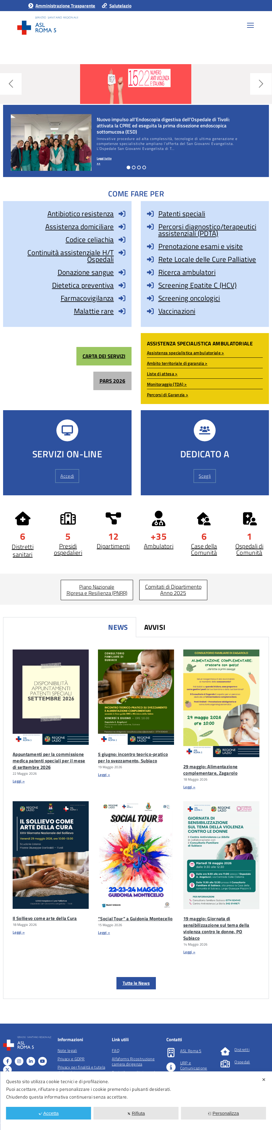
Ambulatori (158, 546)
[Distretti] (225, 1051)
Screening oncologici (189, 298)
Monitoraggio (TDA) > (167, 384)
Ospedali (242, 1062)
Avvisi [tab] (155, 627)
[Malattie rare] (122, 311)
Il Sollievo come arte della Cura (45, 918)
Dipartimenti (113, 546)
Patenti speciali (181, 213)
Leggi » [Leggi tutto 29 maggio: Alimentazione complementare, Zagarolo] (189, 787)
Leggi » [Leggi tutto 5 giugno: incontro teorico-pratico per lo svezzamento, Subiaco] (104, 774)
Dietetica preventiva (83, 285)
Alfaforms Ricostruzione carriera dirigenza (133, 1061)
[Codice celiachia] (122, 239)
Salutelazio (116, 5)
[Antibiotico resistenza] (122, 213)
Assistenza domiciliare (79, 226)
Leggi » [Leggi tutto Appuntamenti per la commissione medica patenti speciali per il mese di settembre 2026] (19, 781)
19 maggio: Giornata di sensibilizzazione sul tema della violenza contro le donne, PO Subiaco (216, 928)
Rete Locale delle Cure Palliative (207, 259)
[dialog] (136, 1100)
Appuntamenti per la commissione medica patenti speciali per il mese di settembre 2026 (49, 761)
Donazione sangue (86, 272)
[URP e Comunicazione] (171, 1067)
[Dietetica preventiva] (122, 285)
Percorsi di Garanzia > (168, 394)
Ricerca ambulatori (187, 272)
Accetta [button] (49, 1113)
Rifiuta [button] (136, 1113)
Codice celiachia (90, 239)
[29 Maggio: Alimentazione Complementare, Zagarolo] (221, 703)
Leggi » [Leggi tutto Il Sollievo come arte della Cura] (19, 932)
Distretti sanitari (23, 550)
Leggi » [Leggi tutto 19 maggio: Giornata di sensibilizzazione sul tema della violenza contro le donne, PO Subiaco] (189, 952)
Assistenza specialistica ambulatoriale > (185, 352)
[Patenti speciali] (150, 213)
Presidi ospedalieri (68, 549)
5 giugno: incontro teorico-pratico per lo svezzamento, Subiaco (133, 757)
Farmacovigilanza (87, 298)
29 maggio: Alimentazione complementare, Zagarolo (210, 770)
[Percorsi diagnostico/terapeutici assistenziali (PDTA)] (150, 226)
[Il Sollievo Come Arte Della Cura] (51, 855)
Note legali (67, 1050)
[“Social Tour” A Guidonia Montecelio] (136, 855)
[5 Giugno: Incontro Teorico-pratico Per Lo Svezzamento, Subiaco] (136, 697)
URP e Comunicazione (193, 1065)
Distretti (242, 1049)
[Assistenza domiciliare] (122, 226)
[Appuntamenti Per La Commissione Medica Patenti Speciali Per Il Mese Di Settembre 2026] (51, 697)
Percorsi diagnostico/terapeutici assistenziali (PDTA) (207, 230)
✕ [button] (264, 1079)
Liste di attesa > (162, 373)
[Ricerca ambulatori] (150, 272)
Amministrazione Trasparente (61, 5)
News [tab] (118, 627)
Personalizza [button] (223, 1113)
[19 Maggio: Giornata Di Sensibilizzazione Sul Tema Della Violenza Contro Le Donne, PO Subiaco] (221, 855)
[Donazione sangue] (122, 272)
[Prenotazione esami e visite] (150, 246)
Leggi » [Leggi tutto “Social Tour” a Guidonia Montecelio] (104, 932)
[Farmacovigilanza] (122, 298)
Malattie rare (94, 311)
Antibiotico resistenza (80, 213)
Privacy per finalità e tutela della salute (81, 1069)
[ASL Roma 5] (171, 1052)
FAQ (116, 1050)
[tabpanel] (136, 818)
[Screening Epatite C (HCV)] (150, 285)
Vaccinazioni (177, 311)
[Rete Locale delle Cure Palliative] (150, 259)
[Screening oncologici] (150, 298)
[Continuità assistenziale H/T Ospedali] (122, 252)
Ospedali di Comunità (249, 549)
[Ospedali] (225, 1063)
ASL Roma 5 (190, 1051)
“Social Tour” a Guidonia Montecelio (135, 918)
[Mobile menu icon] (250, 25)
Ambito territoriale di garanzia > (177, 363)
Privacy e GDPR (71, 1059)
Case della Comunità (204, 549)
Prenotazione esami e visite (200, 246)
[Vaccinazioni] (150, 311)
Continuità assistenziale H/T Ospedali (70, 256)
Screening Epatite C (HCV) (197, 285)
